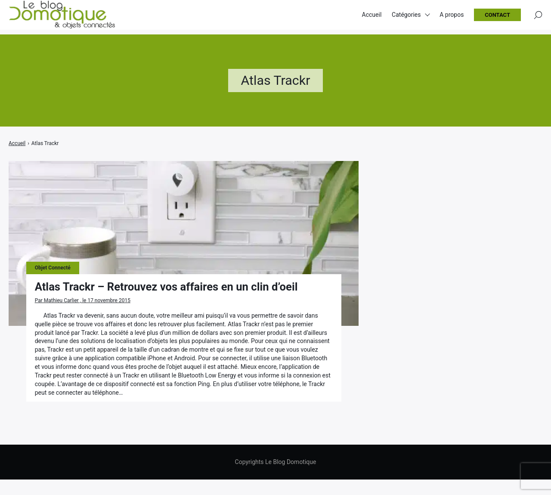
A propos (452, 17)
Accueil (372, 17)
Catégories (406, 17)
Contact (497, 17)
